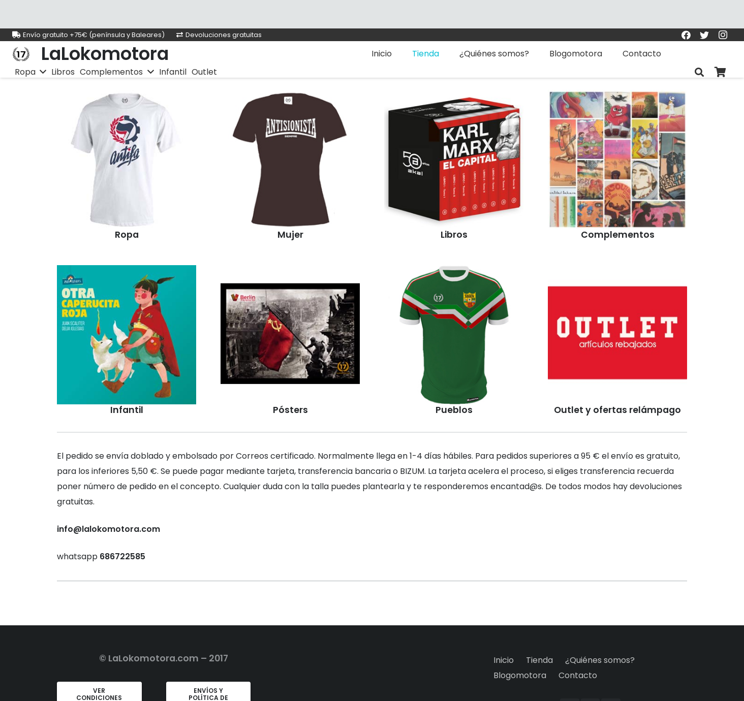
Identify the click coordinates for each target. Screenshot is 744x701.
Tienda (539, 660)
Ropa (127, 235)
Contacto (578, 675)
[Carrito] (720, 72)
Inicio (503, 660)
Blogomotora (519, 675)
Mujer (290, 235)
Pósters (290, 410)
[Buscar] (699, 72)
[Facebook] (686, 35)
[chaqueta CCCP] (126, 159)
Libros (454, 235)
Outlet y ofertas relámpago (617, 410)
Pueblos (454, 410)
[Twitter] (704, 35)
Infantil (126, 410)
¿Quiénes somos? (600, 660)
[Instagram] (723, 35)
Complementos (618, 235)
